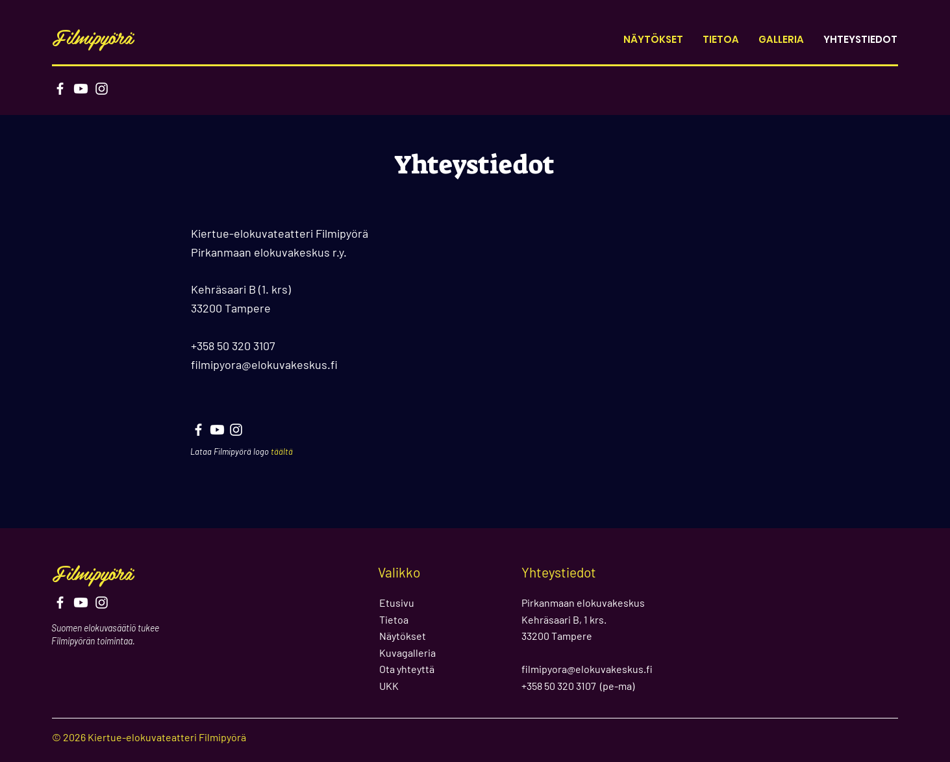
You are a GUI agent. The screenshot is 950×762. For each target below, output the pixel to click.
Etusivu (396, 602)
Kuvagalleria (407, 652)
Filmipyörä (92, 36)
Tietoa (393, 619)
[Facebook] (60, 89)
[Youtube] (81, 89)
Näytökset (402, 635)
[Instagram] (102, 89)
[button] (781, 39)
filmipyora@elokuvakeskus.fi (264, 364)
